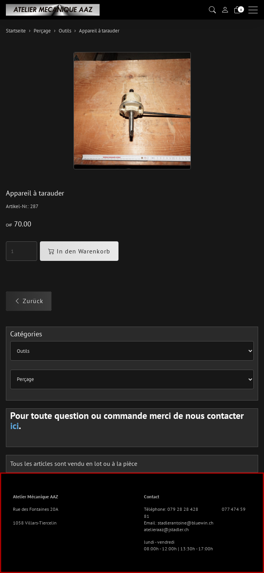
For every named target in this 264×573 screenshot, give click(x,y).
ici (14, 426)
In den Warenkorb (79, 251)
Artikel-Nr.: (17, 206)
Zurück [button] (28, 301)
